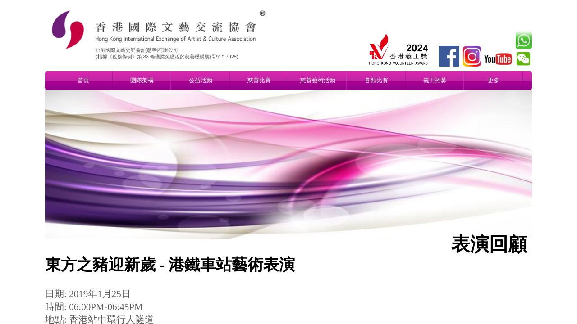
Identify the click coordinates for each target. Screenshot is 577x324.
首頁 (83, 80)
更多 (493, 80)
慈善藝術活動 (317, 80)
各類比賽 (376, 80)
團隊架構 (142, 80)
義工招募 (435, 80)
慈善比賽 (259, 80)
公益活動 (200, 80)
